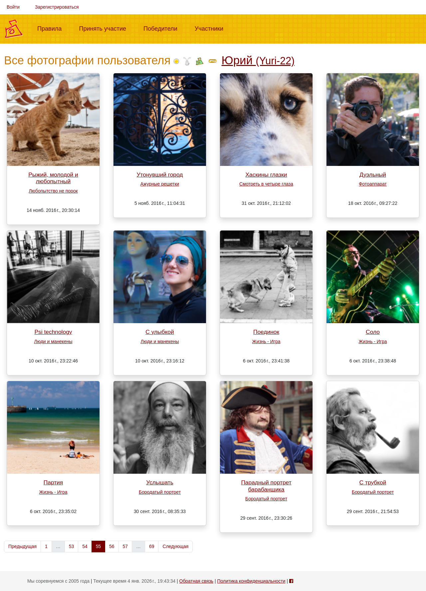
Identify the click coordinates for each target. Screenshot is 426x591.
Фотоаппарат (373, 184)
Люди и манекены (53, 341)
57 (125, 546)
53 (71, 546)
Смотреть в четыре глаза (266, 184)
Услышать (159, 482)
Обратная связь (196, 581)
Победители (163, 28)
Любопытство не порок (53, 191)
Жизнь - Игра (266, 341)
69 (151, 546)
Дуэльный (372, 174)
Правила (52, 28)
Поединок (266, 331)
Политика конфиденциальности (251, 581)
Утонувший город (160, 174)
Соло (373, 331)
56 (111, 546)
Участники (212, 28)
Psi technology (53, 331)
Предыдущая (22, 546)
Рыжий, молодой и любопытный (53, 178)
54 (84, 546)
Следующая (175, 546)
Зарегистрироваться (57, 7)
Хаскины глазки (266, 174)
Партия (53, 482)
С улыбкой (159, 331)
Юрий (258, 60)
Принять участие (105, 28)
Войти (13, 7)
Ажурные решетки (159, 184)
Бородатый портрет (160, 492)
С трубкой (372, 482)
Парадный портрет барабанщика (266, 486)
